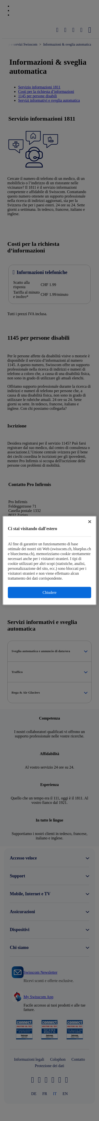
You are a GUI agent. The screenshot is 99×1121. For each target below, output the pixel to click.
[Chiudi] (89, 521)
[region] (49, 560)
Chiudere (50, 592)
